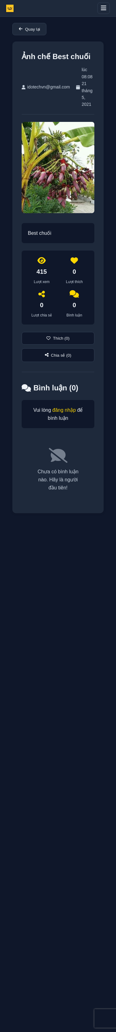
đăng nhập (64, 410)
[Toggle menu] (103, 8)
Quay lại (29, 29)
